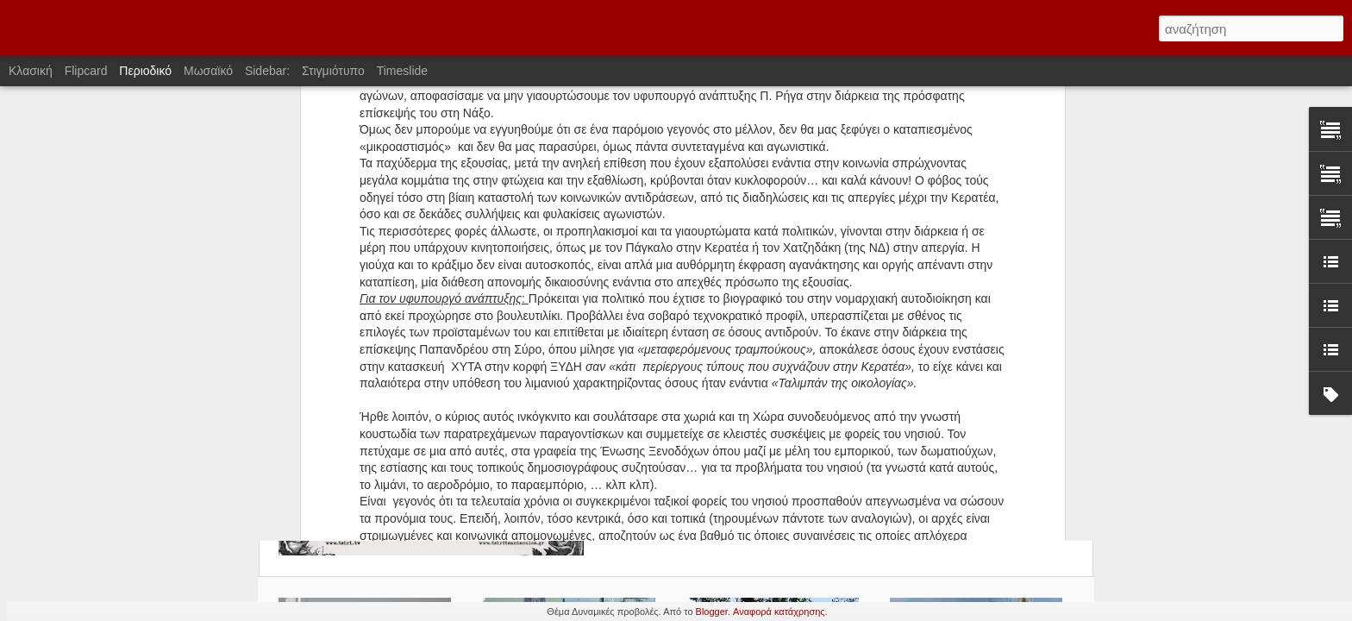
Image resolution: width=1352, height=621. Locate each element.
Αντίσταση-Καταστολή (707, 182)
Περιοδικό (145, 71)
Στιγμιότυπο (333, 71)
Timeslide (402, 71)
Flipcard (86, 71)
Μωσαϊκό (208, 71)
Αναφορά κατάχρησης (779, 611)
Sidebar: (267, 71)
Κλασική (31, 71)
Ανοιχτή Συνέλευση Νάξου (803, 159)
